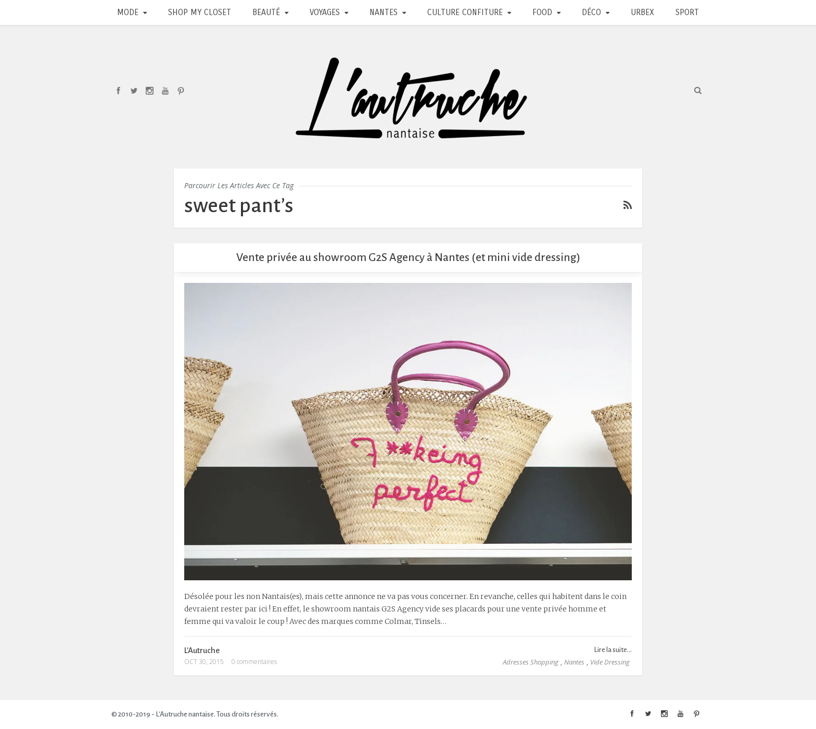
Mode (127, 12)
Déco (591, 12)
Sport (687, 12)
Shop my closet (199, 12)
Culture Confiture (465, 12)
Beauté (266, 12)
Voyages (325, 12)
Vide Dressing (610, 662)
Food (542, 12)
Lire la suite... (613, 650)
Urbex (642, 12)
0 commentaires (254, 661)
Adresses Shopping (530, 662)
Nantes (383, 12)
